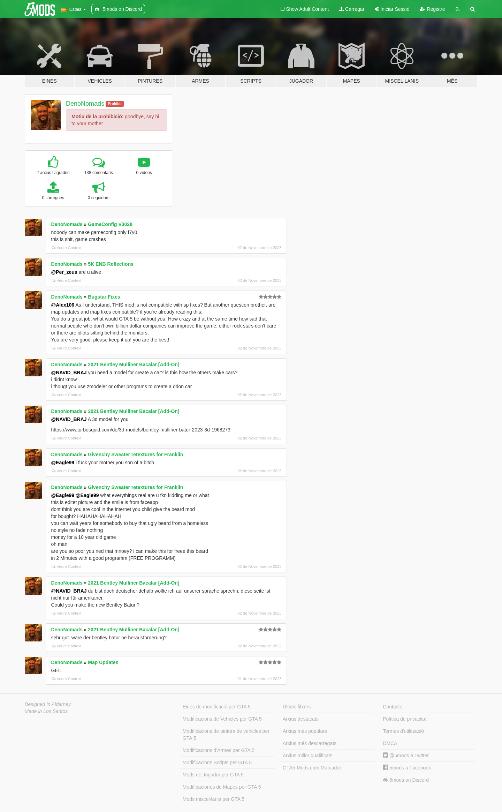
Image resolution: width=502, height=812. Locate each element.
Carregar (351, 9)
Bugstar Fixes (104, 297)
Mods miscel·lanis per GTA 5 (213, 799)
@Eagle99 (63, 462)
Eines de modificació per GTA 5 (217, 706)
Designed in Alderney (48, 704)
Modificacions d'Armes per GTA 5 (218, 750)
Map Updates (103, 662)
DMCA (390, 743)
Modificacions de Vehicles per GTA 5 (222, 719)
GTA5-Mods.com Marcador (312, 767)
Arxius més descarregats (309, 743)
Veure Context (67, 248)
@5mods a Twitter (406, 755)
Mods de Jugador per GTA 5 (213, 774)
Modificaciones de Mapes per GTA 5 (222, 787)
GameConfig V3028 (110, 224)
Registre (432, 9)
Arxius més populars (305, 731)
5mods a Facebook (407, 768)
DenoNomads (85, 103)
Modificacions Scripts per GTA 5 (217, 762)
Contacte (392, 706)
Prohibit (115, 104)
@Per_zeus (64, 272)
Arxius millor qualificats (307, 755)
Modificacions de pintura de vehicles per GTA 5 (226, 734)
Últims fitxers (297, 706)
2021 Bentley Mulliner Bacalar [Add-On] (133, 364)
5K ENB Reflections (111, 264)
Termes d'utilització (403, 731)
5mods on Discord (406, 780)
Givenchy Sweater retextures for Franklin (135, 454)
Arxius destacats (301, 719)
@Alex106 (63, 305)
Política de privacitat (404, 719)
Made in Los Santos (46, 711)
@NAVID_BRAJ (69, 372)
